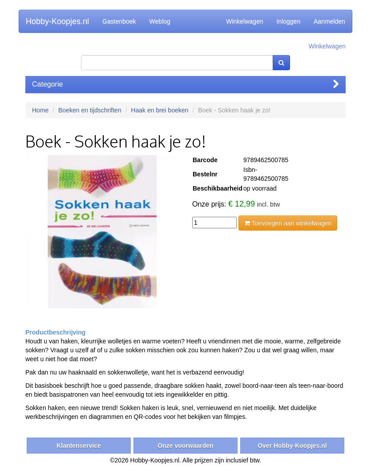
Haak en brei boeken (159, 110)
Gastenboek (119, 21)
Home (40, 110)
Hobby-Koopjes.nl (57, 21)
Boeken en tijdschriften (89, 110)
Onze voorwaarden (185, 445)
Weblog (159, 21)
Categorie (185, 84)
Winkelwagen (244, 21)
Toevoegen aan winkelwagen (287, 223)
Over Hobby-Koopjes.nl (292, 445)
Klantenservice (78, 445)
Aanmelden (329, 21)
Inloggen (288, 21)
